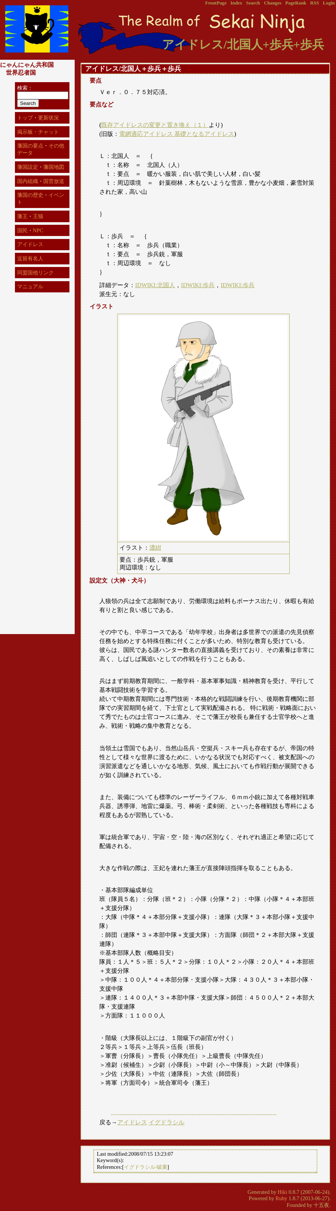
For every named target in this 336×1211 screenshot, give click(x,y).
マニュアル (30, 286)
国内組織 (27, 181)
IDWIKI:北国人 (155, 285)
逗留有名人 (30, 258)
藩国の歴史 (30, 195)
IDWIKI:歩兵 (198, 285)
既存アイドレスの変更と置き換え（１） (155, 125)
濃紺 (155, 547)
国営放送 (53, 181)
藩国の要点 (30, 146)
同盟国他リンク (35, 273)
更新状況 (48, 118)
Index (236, 3)
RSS (314, 3)
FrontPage (216, 3)
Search (253, 3)
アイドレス (132, 1124)
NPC (38, 230)
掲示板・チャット (38, 132)
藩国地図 (53, 167)
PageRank (295, 3)
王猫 (38, 216)
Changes (272, 3)
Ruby (281, 1201)
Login (329, 3)
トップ (25, 118)
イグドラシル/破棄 (145, 1169)
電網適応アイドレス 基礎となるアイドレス (176, 134)
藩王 (22, 216)
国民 (22, 230)
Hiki (282, 1194)
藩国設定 (27, 167)
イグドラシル (166, 1124)
